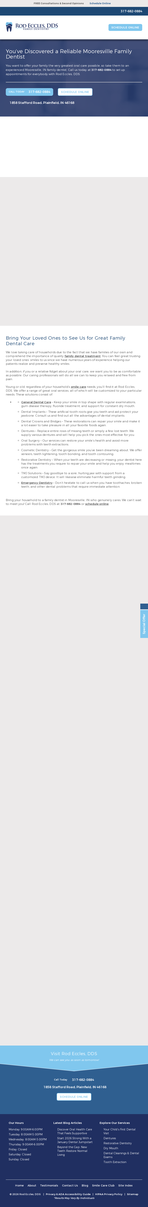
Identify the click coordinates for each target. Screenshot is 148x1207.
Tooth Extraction (114, 1162)
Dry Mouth (110, 1148)
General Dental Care (36, 402)
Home (19, 1185)
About (32, 1185)
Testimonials (49, 1185)
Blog (85, 1185)
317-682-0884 (101, 70)
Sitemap (132, 1194)
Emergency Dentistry (36, 483)
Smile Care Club (103, 1185)
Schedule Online (100, 3)
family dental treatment (83, 356)
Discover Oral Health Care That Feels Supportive (74, 1131)
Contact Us (70, 1185)
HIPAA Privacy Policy (108, 1194)
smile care (78, 387)
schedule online (96, 504)
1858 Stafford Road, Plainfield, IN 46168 (42, 103)
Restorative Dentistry (117, 1143)
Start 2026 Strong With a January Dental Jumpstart (74, 1140)
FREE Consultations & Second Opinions (59, 3)
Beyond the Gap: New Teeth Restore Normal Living (72, 1151)
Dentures (109, 1138)
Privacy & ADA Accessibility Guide (68, 1194)
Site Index (125, 1185)
